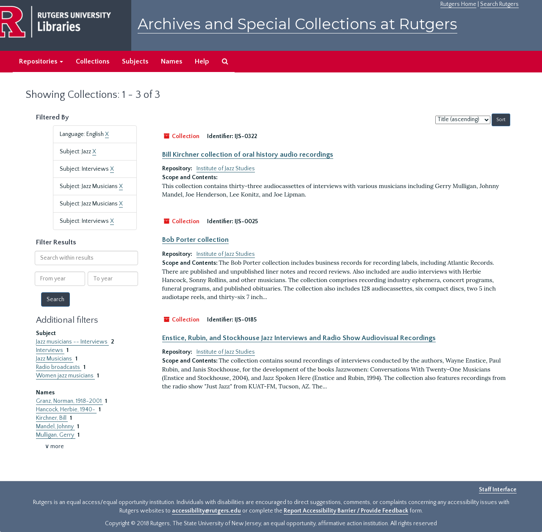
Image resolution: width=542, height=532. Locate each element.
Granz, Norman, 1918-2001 (69, 401)
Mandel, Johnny (55, 426)
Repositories (41, 61)
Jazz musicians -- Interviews (72, 341)
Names (171, 61)
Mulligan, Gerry (55, 435)
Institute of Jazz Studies (225, 168)
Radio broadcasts (58, 367)
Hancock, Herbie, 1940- (66, 409)
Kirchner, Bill (52, 418)
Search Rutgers (499, 4)
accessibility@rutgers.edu (206, 510)
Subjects (135, 61)
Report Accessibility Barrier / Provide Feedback (346, 510)
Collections (92, 61)
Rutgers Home (458, 4)
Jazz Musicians (54, 358)
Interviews (50, 350)
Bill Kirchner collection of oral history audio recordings (247, 154)
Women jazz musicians (65, 375)
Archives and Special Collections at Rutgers (297, 24)
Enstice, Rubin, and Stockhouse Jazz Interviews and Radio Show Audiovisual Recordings (299, 338)
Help (202, 61)
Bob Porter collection (195, 240)
